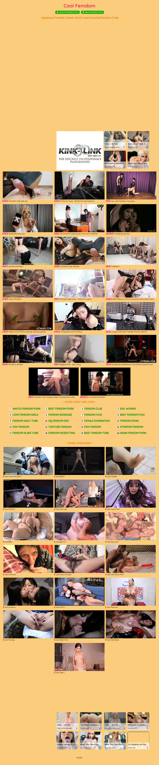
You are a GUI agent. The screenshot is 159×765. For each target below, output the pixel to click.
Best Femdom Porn (92, 12)
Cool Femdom (79, 6)
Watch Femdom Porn (67, 12)
